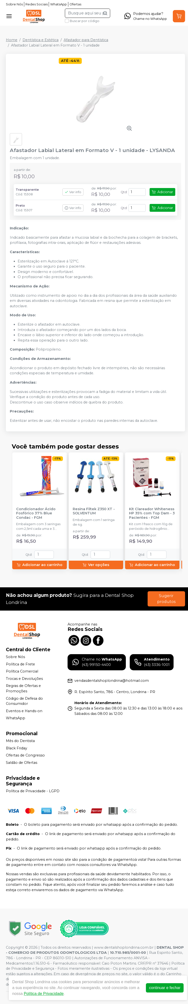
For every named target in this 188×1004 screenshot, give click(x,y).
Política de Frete (20, 664)
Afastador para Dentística (86, 40)
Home (11, 40)
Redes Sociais (36, 4)
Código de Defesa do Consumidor (24, 701)
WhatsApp (58, 4)
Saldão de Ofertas (21, 762)
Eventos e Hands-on (24, 711)
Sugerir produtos (166, 598)
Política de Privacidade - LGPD (32, 791)
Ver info (73, 192)
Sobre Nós (14, 4)
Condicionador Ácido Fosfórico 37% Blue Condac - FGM (36, 513)
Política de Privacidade (44, 994)
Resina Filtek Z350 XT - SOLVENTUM (94, 511)
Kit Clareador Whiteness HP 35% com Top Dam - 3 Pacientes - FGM (152, 513)
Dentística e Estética (41, 40)
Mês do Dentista (20, 741)
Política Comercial (22, 671)
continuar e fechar (164, 988)
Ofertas (75, 4)
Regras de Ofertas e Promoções (23, 689)
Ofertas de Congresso (25, 755)
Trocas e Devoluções (24, 678)
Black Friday (16, 748)
